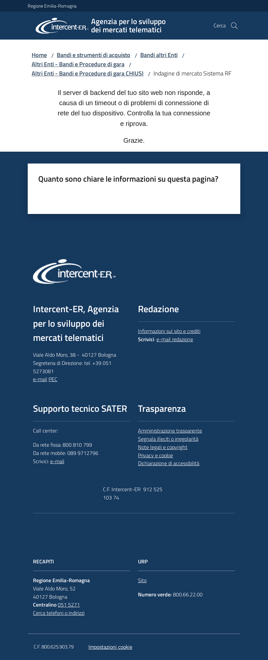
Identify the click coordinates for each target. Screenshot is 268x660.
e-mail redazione (174, 339)
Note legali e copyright (162, 447)
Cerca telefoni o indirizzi (58, 613)
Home (39, 54)
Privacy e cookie (155, 455)
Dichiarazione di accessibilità (168, 463)
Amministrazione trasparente (170, 431)
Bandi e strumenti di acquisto (93, 54)
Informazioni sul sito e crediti (169, 331)
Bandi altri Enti (159, 54)
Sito (142, 580)
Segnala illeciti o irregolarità (168, 439)
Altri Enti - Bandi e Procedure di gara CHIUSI (88, 73)
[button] (234, 26)
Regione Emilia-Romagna (52, 5)
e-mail (40, 379)
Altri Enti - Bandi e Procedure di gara (78, 64)
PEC (53, 379)
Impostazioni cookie (110, 647)
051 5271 (69, 605)
